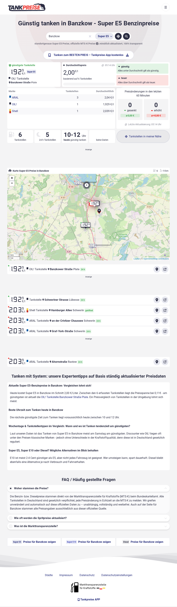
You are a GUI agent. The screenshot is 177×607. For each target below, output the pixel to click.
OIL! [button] (14, 104)
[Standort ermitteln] (118, 36)
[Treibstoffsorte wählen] (104, 36)
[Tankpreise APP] (88, 599)
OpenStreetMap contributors (156, 259)
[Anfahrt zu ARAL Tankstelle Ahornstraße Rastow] (156, 361)
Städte (49, 575)
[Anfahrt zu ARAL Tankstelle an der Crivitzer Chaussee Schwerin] (156, 320)
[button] (99, 212)
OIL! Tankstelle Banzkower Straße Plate (64, 397)
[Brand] (26, 7)
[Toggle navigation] (166, 7)
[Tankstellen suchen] (126, 36)
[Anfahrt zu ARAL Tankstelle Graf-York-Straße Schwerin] (156, 331)
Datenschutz (87, 575)
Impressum (66, 575)
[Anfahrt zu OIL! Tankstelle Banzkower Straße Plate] (156, 269)
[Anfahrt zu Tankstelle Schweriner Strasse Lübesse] (156, 299)
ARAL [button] (15, 97)
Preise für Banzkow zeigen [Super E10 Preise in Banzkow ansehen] (88, 542)
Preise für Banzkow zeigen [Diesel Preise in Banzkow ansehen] (143, 542)
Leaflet (137, 259)
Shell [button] (15, 111)
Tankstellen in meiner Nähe (143, 136)
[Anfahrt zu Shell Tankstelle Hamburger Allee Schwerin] (156, 310)
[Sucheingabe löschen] (90, 36)
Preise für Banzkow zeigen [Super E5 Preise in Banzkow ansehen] (34, 542)
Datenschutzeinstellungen (116, 575)
